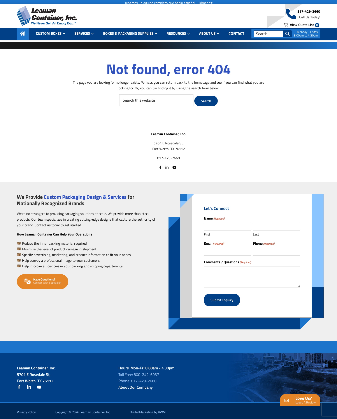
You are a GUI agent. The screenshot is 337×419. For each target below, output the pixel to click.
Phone (263, 243)
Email (214, 243)
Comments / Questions (227, 261)
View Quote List (301, 26)
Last (256, 233)
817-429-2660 (308, 14)
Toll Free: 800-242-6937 (138, 372)
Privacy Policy (26, 409)
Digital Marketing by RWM (148, 409)
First (207, 233)
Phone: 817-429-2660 (137, 378)
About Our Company (135, 385)
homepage (201, 82)
